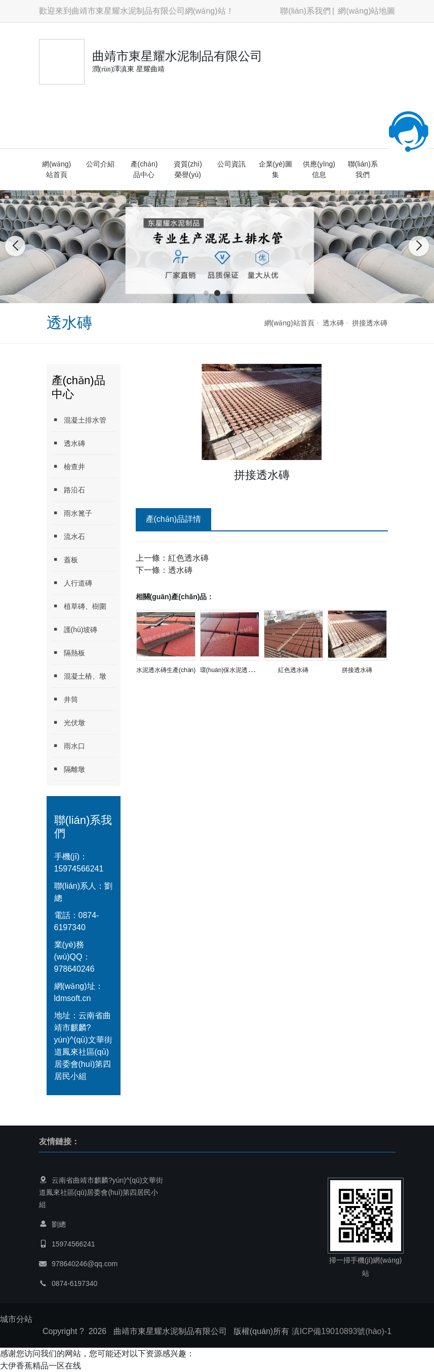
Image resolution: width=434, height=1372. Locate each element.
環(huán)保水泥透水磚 (230, 670)
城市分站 (16, 1319)
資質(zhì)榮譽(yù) (188, 169)
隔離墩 (68, 769)
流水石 (68, 536)
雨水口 (68, 745)
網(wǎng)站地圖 (366, 11)
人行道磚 (72, 582)
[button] (206, 293)
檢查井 (68, 466)
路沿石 (68, 489)
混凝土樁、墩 (79, 676)
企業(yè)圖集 (275, 169)
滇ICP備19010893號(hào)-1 (341, 1331)
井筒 (65, 699)
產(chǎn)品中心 (144, 169)
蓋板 (65, 559)
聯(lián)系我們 (305, 11)
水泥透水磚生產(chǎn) (165, 670)
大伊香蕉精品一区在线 (40, 1365)
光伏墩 (68, 722)
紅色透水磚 (188, 558)
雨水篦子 (72, 513)
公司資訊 (231, 164)
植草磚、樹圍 (79, 606)
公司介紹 (100, 164)
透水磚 (333, 323)
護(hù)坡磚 (75, 629)
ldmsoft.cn (72, 998)
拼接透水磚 (369, 323)
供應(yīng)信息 (319, 169)
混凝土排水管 (79, 419)
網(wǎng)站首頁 (56, 169)
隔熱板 (68, 652)
